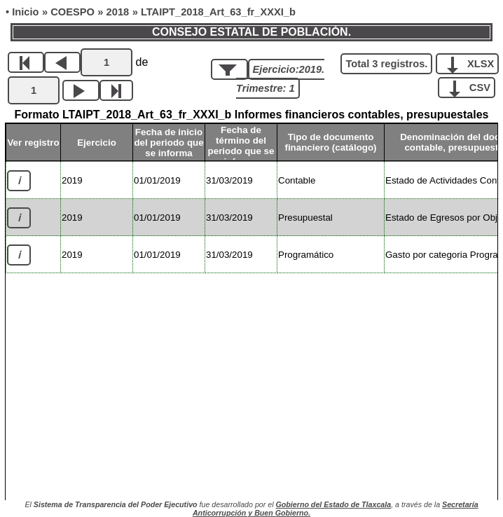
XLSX (472, 63)
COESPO (72, 12)
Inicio (25, 12)
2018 (118, 12)
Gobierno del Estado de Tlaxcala (334, 504)
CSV (471, 87)
